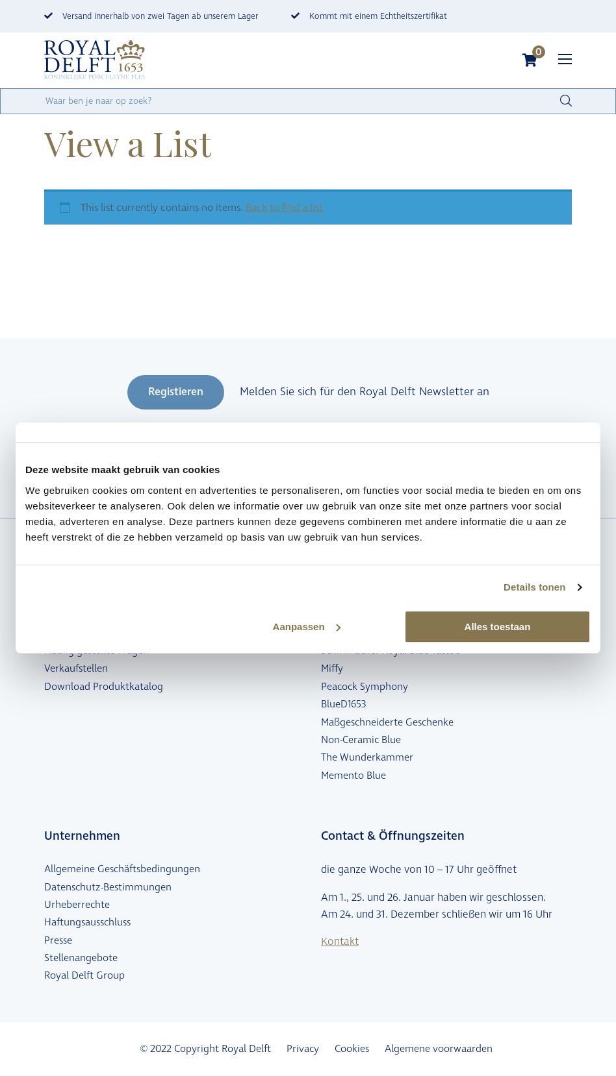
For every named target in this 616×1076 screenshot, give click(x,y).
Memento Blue (353, 775)
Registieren (175, 392)
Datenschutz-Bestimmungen (108, 887)
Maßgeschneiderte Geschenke (387, 722)
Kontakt (340, 942)
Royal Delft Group (84, 975)
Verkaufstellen (76, 668)
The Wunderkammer (367, 757)
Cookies (352, 1049)
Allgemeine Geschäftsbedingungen (122, 869)
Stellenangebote (81, 958)
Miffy (332, 668)
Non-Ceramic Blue (361, 740)
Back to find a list (284, 208)
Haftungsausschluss (87, 922)
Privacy (303, 1049)
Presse (58, 940)
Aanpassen (306, 626)
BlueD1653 (343, 704)
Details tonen (534, 587)
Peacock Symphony (364, 686)
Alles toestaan (498, 626)
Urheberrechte (77, 905)
